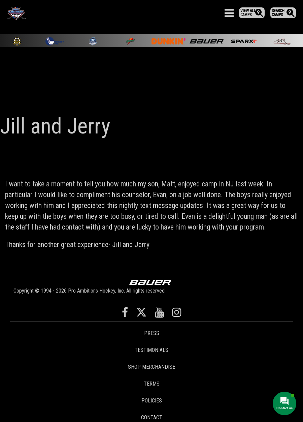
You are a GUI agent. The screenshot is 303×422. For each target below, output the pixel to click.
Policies (151, 400)
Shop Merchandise (151, 367)
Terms (152, 384)
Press (151, 333)
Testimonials (151, 350)
